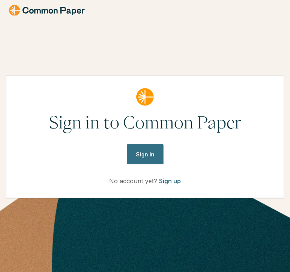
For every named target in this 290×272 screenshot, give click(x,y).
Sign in (145, 154)
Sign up (170, 181)
